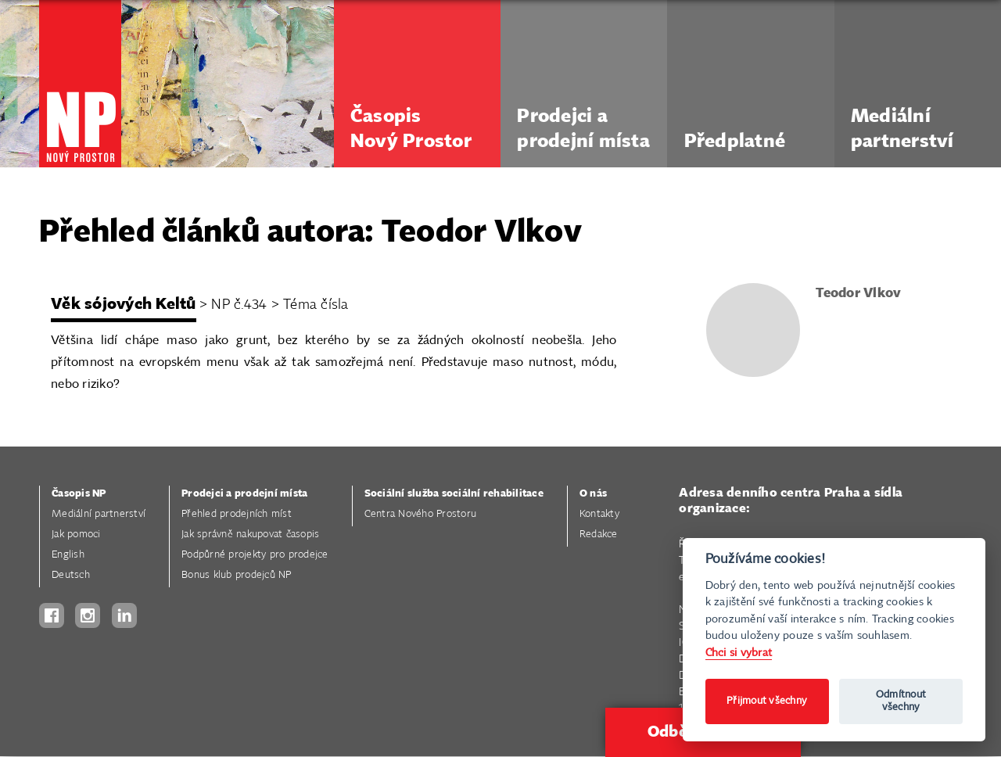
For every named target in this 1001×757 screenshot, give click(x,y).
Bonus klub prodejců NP (236, 575)
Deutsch (71, 575)
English (68, 555)
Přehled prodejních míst (236, 514)
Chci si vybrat (739, 652)
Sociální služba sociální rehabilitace (454, 494)
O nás (593, 494)
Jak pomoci (76, 534)
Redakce (598, 534)
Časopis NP (79, 494)
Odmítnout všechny (901, 701)
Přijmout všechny (767, 701)
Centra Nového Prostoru (420, 514)
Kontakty (599, 514)
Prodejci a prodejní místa (244, 494)
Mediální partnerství (98, 514)
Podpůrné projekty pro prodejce (254, 555)
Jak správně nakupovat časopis (250, 534)
